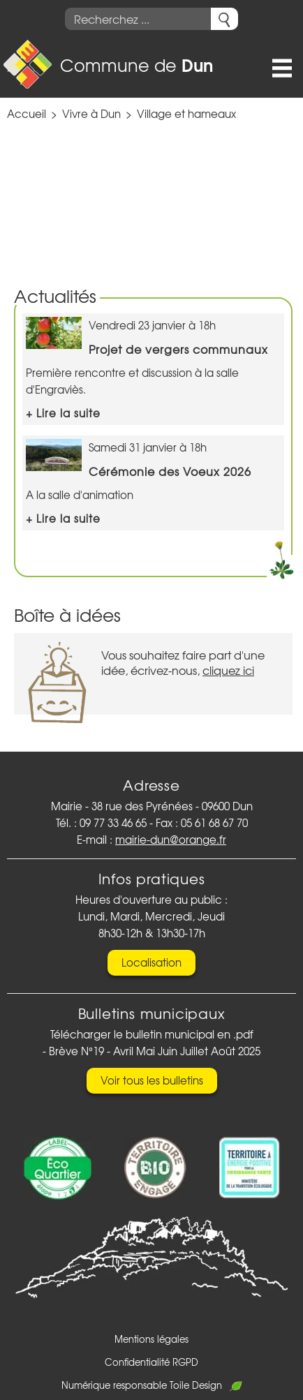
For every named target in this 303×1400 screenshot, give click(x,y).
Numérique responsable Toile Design (151, 1385)
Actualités (55, 295)
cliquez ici (228, 670)
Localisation (151, 962)
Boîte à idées (67, 614)
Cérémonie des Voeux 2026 (170, 471)
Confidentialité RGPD (151, 1362)
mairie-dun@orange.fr (170, 839)
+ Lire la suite (63, 413)
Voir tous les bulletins (152, 1080)
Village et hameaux (186, 113)
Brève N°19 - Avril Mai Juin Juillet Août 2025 (154, 1051)
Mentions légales (151, 1339)
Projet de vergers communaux (178, 349)
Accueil (26, 113)
